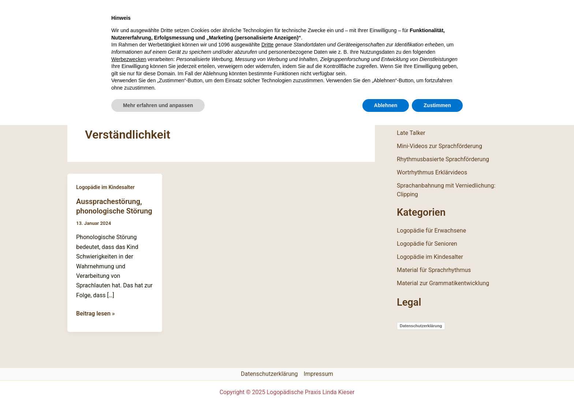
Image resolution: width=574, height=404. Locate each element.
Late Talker (411, 132)
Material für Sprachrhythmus (434, 270)
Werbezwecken (128, 338)
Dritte (267, 323)
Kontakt (263, 70)
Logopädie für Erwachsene (431, 230)
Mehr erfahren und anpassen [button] (158, 384)
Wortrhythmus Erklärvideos (432, 172)
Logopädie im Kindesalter (105, 187)
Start (84, 70)
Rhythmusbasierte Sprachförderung (443, 159)
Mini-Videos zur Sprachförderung (439, 146)
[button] (502, 70)
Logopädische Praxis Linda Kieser (178, 27)
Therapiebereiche (140, 70)
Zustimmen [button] (437, 384)
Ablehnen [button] (386, 384)
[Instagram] (468, 70)
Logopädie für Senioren (427, 243)
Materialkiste (210, 70)
